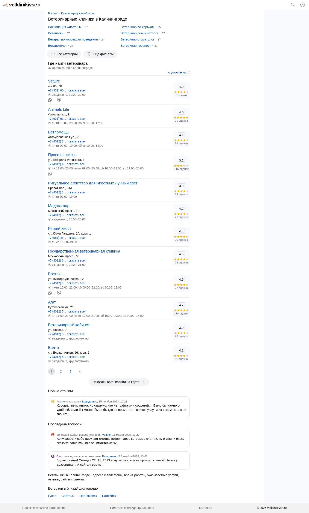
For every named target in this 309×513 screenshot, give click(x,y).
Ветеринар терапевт (136, 45)
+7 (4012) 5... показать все (66, 215)
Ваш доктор (89, 401)
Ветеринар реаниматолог (139, 33)
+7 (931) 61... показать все (66, 118)
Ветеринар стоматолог (137, 39)
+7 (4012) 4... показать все (66, 164)
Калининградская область (78, 13)
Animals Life (58, 109)
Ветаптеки (55, 33)
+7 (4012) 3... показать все (66, 192)
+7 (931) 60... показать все (66, 90)
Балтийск (109, 496)
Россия (52, 13)
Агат (52, 302)
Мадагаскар (58, 206)
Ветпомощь (58, 132)
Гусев (52, 496)
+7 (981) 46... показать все (66, 237)
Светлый (67, 496)
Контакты (205, 508)
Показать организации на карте (118, 381)
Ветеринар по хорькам (137, 27)
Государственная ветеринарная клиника (84, 251)
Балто (53, 347)
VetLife (54, 81)
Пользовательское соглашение (44, 508)
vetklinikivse (22, 4)
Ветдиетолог (57, 45)
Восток (54, 274)
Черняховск (88, 496)
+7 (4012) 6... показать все (66, 260)
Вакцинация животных (64, 27)
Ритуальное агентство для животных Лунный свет (93, 183)
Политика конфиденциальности (132, 508)
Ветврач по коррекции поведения (73, 39)
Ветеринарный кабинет (69, 325)
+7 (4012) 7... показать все (66, 141)
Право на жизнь (62, 155)
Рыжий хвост (59, 228)
